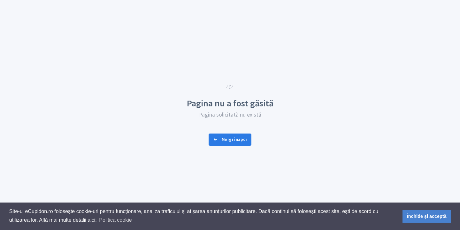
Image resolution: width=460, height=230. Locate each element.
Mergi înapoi (230, 139)
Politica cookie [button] (115, 220)
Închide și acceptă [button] (427, 216)
